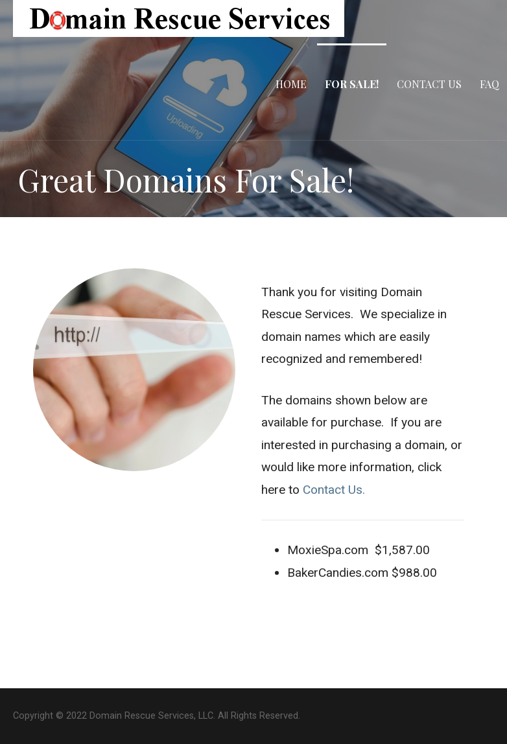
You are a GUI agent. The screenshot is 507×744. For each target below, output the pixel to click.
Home (291, 84)
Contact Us (429, 84)
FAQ (489, 84)
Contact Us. (334, 489)
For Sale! (352, 84)
